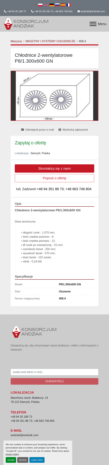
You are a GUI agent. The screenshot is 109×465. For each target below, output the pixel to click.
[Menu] (93, 24)
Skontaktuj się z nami (54, 168)
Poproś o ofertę (54, 178)
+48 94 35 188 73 (16, 11)
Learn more (36, 460)
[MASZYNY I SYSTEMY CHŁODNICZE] (50, 41)
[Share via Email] (37, 129)
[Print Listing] (73, 129)
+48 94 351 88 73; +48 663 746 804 (53, 11)
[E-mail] (54, 372)
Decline (22, 460)
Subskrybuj (54, 381)
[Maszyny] (16, 41)
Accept (11, 460)
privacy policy (12, 454)
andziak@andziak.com (93, 11)
